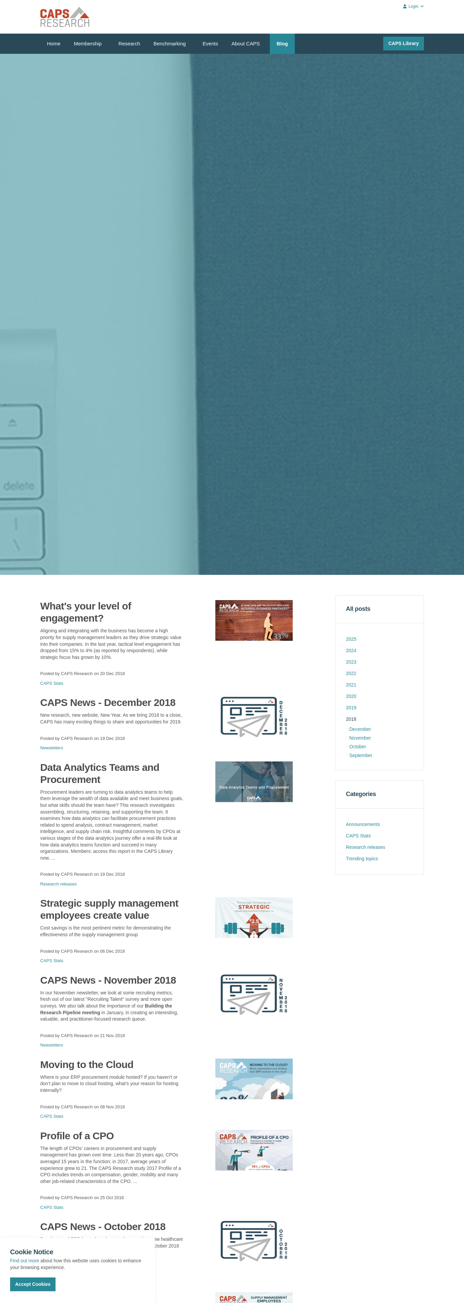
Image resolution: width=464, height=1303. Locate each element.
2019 (351, 707)
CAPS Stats (52, 683)
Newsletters (51, 747)
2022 (351, 673)
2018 (351, 719)
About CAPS (245, 43)
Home (54, 43)
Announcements (363, 824)
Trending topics (362, 858)
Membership (88, 43)
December (360, 729)
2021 (351, 684)
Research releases (58, 883)
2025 (351, 639)
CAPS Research (64, 17)
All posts (358, 608)
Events (210, 43)
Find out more (24, 1260)
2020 (351, 696)
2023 (351, 662)
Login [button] (413, 6)
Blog (282, 43)
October (357, 746)
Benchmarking (169, 43)
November (360, 738)
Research (129, 43)
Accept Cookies (32, 1284)
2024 (351, 650)
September (360, 755)
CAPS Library (403, 43)
